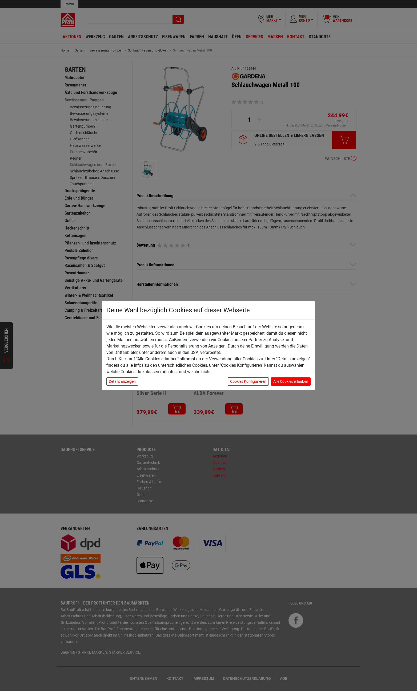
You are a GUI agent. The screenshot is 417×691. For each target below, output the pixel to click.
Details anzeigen (122, 381)
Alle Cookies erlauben (290, 381)
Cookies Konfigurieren (248, 381)
